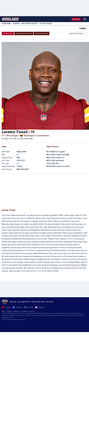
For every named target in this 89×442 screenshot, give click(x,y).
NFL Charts (29, 23)
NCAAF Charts (45, 23)
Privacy (9, 311)
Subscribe (6, 23)
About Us (32, 311)
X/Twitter (30, 307)
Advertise (24, 311)
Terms (3, 311)
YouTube (7, 307)
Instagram (41, 307)
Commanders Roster (41, 33)
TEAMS (83, 28)
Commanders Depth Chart (24, 33)
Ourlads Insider (8, 33)
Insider (16, 23)
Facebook (18, 307)
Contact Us (16, 311)
